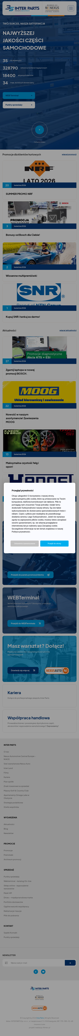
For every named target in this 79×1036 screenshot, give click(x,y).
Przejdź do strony (54, 544)
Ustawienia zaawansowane (24, 544)
